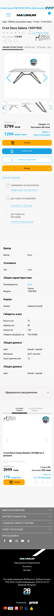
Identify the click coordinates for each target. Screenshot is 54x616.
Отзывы (41, 47)
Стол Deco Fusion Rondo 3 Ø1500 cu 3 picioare (23, 454)
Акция (37, 168)
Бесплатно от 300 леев (21, 206)
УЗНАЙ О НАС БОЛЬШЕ (26, 529)
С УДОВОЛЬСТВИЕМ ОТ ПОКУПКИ (26, 523)
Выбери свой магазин (26, 510)
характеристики (13, 47)
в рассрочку (27, 151)
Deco (30, 284)
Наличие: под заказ (11, 177)
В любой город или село (22, 222)
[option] (27, 8)
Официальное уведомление (27, 563)
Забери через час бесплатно (24, 190)
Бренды (27, 570)
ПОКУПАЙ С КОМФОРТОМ (26, 517)
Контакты (27, 566)
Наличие (29, 47)
